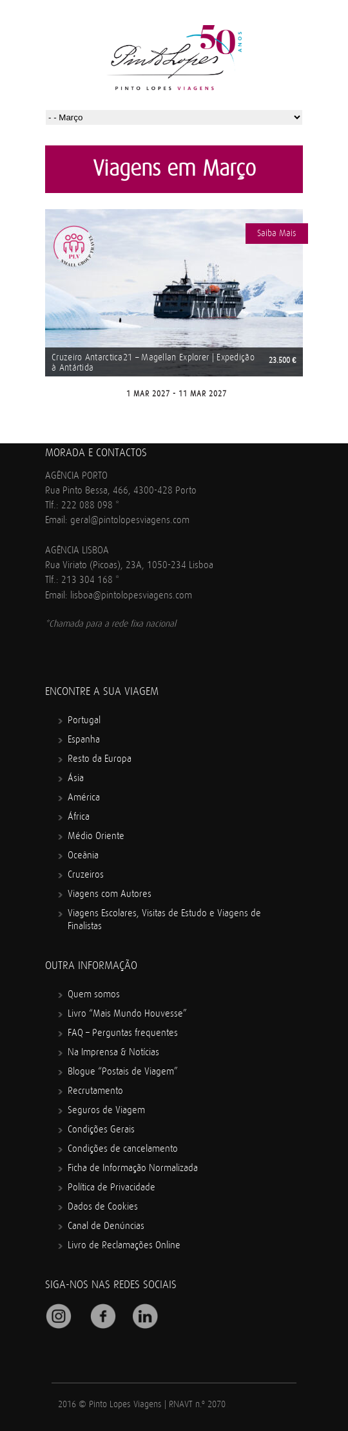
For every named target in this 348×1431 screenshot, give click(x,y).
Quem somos (94, 994)
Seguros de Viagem (106, 1110)
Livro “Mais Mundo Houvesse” (127, 1014)
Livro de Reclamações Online (124, 1245)
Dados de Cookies (103, 1207)
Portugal (84, 720)
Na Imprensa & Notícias (113, 1052)
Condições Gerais (101, 1129)
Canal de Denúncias (106, 1226)
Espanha (84, 739)
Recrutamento (95, 1091)
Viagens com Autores (109, 894)
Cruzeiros (86, 875)
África (79, 817)
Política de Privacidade (111, 1187)
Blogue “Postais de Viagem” (123, 1071)
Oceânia (83, 855)
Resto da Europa (99, 759)
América (84, 797)
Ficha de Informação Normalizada (133, 1168)
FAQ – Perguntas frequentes (123, 1033)
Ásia (76, 778)
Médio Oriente (96, 836)
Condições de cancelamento (123, 1149)
